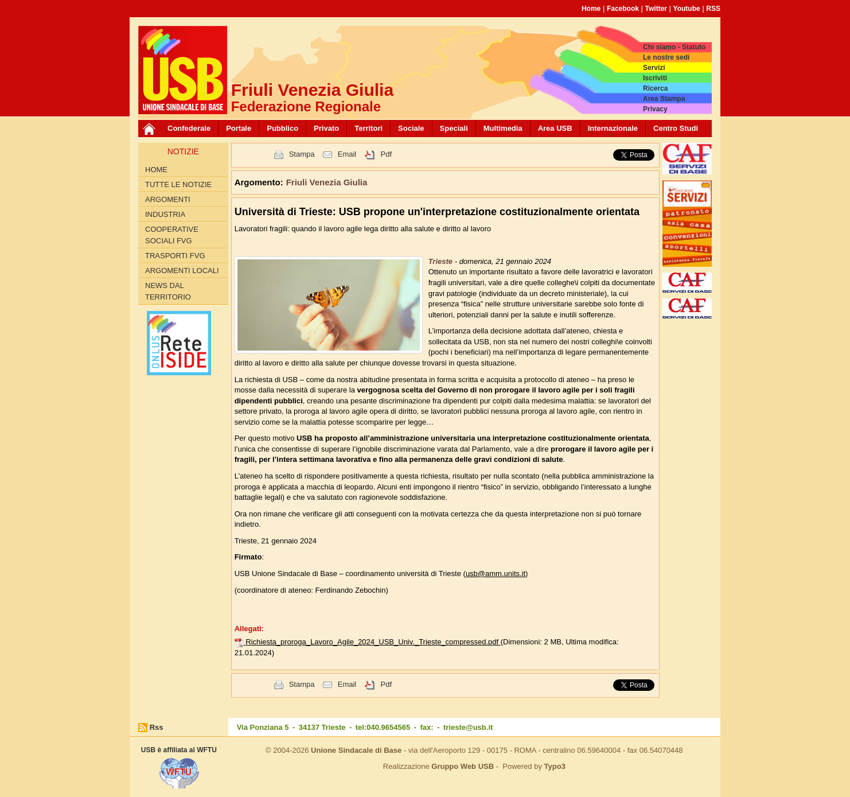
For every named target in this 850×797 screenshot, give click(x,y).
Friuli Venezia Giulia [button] (327, 182)
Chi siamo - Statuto (674, 47)
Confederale (188, 128)
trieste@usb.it (468, 727)
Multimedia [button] (503, 128)
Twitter (656, 9)
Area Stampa (664, 99)
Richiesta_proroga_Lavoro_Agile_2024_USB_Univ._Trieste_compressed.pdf (372, 641)
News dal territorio (168, 291)
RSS (713, 9)
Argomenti (167, 199)
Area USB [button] (555, 128)
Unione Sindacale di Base (356, 750)
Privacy (655, 109)
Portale (238, 128)
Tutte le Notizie (178, 184)
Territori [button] (368, 128)
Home (591, 9)
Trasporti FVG (175, 255)
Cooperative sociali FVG (171, 235)
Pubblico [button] (282, 128)
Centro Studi (675, 128)
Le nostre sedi (666, 57)
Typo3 (555, 766)
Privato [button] (326, 128)
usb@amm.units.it (495, 573)
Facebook (623, 9)
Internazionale (613, 128)
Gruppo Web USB (462, 766)
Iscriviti (655, 78)
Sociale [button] (411, 128)
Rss (156, 727)
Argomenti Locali (182, 270)
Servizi (654, 68)
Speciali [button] (454, 128)
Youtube (686, 9)
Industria (165, 214)
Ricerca (655, 88)
